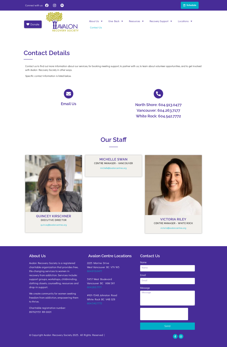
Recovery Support (161, 21)
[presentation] (164, 314)
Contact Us (96, 27)
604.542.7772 (94, 303)
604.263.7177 (94, 287)
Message (145, 288)
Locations (185, 21)
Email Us (68, 103)
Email (143, 275)
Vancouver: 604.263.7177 (158, 110)
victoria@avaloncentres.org (173, 227)
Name (143, 262)
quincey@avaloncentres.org (54, 224)
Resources (136, 21)
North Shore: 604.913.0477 (158, 104)
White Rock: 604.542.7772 (158, 116)
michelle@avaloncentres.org (113, 167)
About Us (96, 21)
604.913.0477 (94, 271)
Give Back (115, 21)
